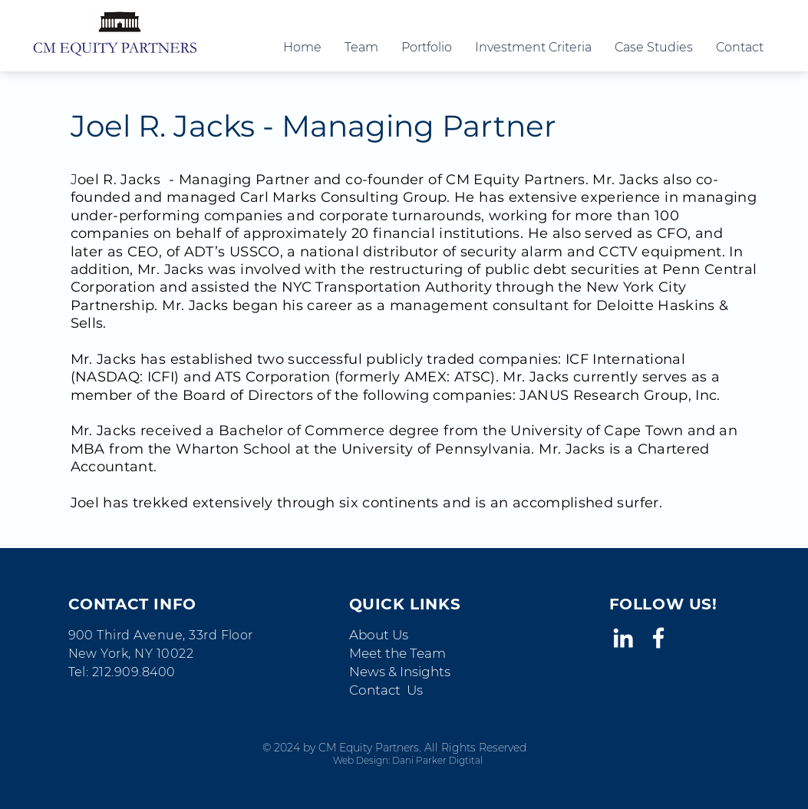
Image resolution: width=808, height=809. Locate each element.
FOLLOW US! (663, 604)
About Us (378, 634)
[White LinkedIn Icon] (623, 638)
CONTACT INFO (132, 604)
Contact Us (386, 690)
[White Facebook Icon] (658, 638)
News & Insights (399, 671)
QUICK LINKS (405, 604)
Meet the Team (397, 653)
